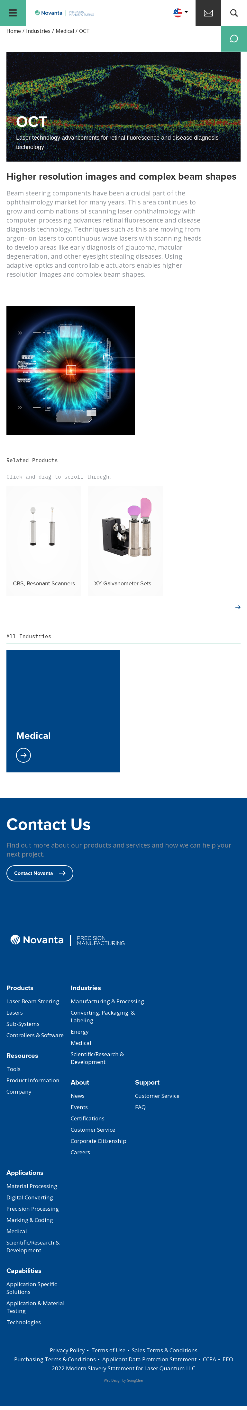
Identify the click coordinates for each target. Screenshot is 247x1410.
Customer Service (95, 1133)
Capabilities (23, 1274)
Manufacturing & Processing (94, 1009)
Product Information (35, 1084)
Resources (22, 1059)
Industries (38, 35)
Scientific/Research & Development (100, 1069)
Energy (80, 1043)
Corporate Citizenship (101, 1145)
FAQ (140, 1111)
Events (80, 1111)
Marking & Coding (31, 1224)
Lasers (15, 1016)
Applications (24, 1176)
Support (147, 1086)
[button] (180, 13)
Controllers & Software (38, 1039)
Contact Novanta (40, 877)
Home (13, 35)
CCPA (223, 1363)
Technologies (24, 1326)
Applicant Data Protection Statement (158, 1363)
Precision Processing (35, 1212)
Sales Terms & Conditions (167, 1354)
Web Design (113, 1384)
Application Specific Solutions (33, 1292)
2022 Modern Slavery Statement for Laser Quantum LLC (129, 1372)
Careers (81, 1156)
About (80, 1086)
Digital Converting (31, 1201)
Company (19, 1095)
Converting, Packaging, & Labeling (105, 1028)
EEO (45, 1372)
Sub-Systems (24, 1028)
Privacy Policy (62, 1354)
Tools (14, 1073)
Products (19, 991)
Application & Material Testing (37, 1311)
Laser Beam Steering (35, 1005)
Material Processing (33, 1190)
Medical (65, 35)
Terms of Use (106, 1354)
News (78, 1100)
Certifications (89, 1122)
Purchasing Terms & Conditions (56, 1363)
